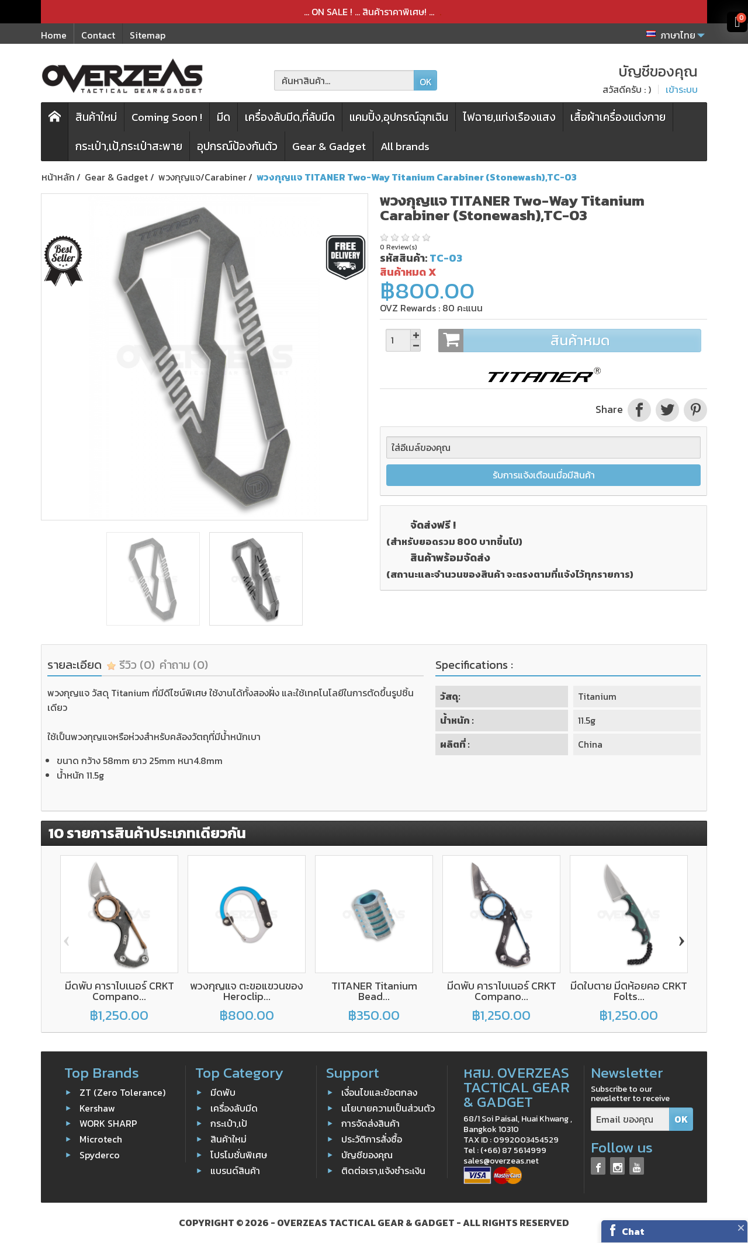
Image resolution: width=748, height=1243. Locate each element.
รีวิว (130, 664)
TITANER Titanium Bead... (374, 991)
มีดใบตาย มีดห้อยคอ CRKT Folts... (628, 991)
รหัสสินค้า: (403, 258)
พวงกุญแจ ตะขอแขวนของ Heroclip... (246, 991)
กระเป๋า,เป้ (228, 1123)
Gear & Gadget (329, 146)
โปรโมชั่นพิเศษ (238, 1155)
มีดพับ (223, 1092)
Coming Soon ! (166, 117)
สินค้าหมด (569, 340)
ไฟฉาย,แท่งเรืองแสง (509, 117)
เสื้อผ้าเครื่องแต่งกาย (618, 117)
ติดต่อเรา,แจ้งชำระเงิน (383, 1171)
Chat (633, 1231)
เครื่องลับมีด (234, 1108)
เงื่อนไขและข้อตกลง (379, 1092)
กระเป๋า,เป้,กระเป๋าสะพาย (128, 146)
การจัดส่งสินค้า (370, 1123)
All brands (405, 146)
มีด (223, 117)
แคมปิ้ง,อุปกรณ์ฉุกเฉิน (398, 117)
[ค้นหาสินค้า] (344, 80)
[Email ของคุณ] (630, 1119)
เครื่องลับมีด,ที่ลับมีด (290, 117)
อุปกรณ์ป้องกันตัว (237, 146)
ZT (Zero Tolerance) (122, 1092)
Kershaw (97, 1108)
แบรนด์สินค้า (235, 1171)
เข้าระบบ (682, 89)
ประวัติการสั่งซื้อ (371, 1139)
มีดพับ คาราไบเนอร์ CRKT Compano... (119, 991)
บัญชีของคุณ (367, 1155)
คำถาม (184, 664)
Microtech (100, 1139)
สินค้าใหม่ (96, 117)
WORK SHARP (108, 1123)
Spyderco (99, 1155)
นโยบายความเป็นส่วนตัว (388, 1108)
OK (426, 82)
